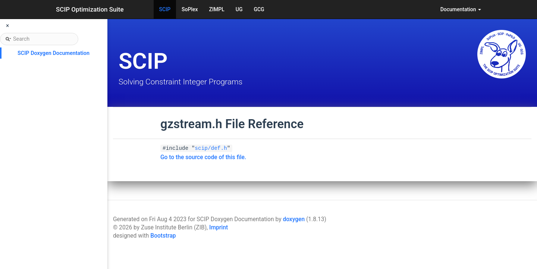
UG (239, 9)
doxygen (294, 219)
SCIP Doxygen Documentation (54, 53)
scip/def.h (211, 148)
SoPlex (190, 9)
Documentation (460, 9)
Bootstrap (163, 235)
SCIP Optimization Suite (90, 9)
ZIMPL (216, 9)
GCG (259, 9)
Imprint (218, 227)
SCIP (165, 9)
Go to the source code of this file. (203, 157)
